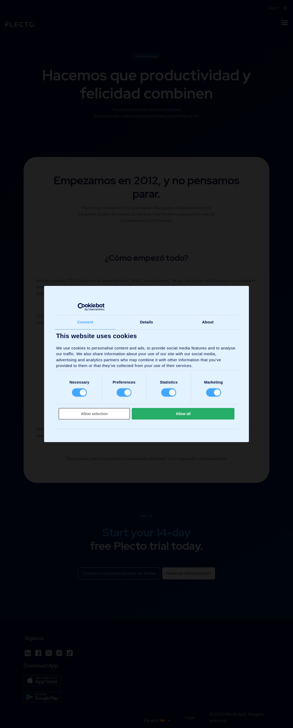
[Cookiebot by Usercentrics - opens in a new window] (81, 307)
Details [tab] (146, 322)
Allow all (183, 414)
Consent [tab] (85, 322)
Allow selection (94, 414)
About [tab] (207, 322)
